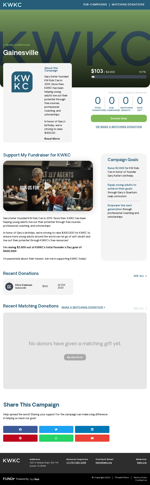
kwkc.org (142, 463)
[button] (16, 45)
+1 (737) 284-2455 (76, 463)
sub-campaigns (95, 5)
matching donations (128, 5)
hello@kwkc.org (104, 463)
